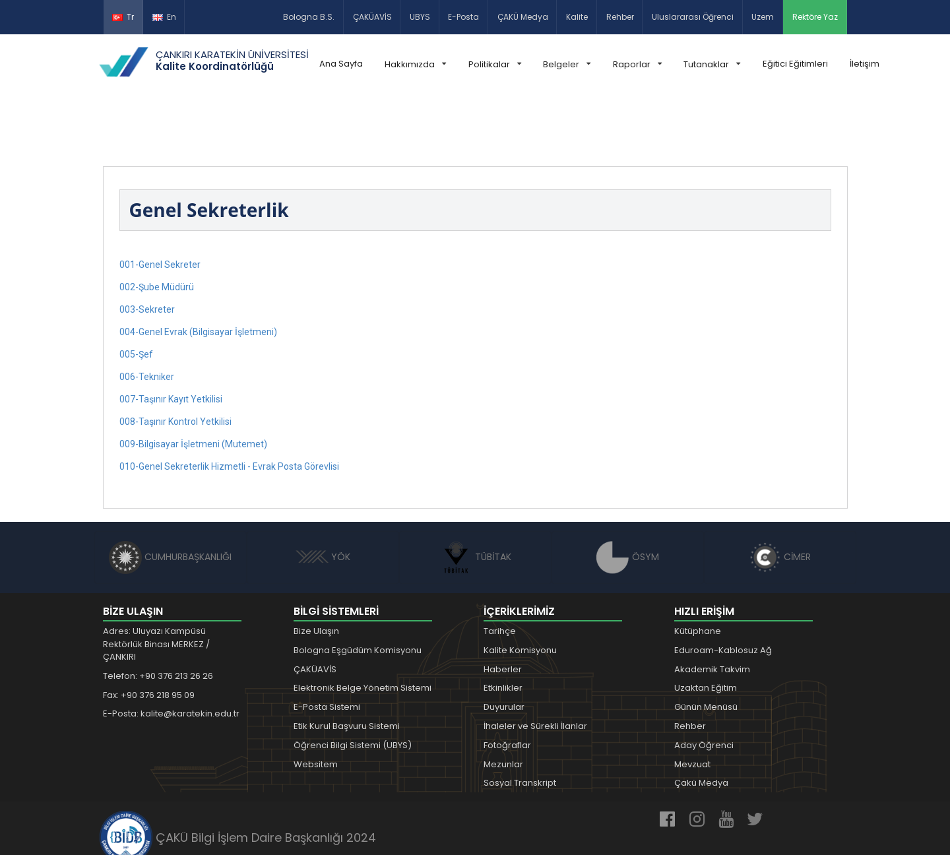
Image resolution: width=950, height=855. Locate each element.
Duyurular (504, 647)
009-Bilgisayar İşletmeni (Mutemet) (193, 384)
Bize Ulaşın (316, 571)
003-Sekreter (147, 250)
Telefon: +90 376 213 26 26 (158, 616)
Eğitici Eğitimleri (795, 63)
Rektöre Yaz (815, 16)
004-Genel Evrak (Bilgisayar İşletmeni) (198, 272)
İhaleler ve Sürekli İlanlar (535, 666)
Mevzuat (692, 705)
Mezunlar (503, 705)
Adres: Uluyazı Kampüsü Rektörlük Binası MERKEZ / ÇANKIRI (156, 584)
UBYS (420, 16)
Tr (123, 16)
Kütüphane (697, 571)
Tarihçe (500, 571)
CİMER (780, 497)
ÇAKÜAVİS (372, 16)
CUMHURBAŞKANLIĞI (170, 497)
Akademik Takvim (712, 610)
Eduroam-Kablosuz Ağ (723, 591)
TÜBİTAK (475, 497)
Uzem (762, 16)
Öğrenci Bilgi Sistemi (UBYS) (353, 686)
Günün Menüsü (706, 647)
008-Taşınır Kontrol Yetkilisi (175, 362)
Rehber (620, 16)
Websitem (316, 705)
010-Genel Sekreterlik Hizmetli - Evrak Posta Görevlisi (229, 407)
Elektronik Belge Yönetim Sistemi (362, 628)
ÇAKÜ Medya (522, 16)
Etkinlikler (503, 628)
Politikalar (494, 64)
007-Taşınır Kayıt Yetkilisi (170, 339)
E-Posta (463, 16)
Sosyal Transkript (520, 723)
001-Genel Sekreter (160, 205)
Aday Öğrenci (704, 686)
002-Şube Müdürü (156, 227)
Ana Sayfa (341, 63)
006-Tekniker (146, 317)
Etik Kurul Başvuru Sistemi (347, 666)
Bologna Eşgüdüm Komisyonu (358, 591)
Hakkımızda (415, 64)
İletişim (864, 63)
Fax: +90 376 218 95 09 (149, 635)
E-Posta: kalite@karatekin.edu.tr (171, 654)
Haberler (503, 610)
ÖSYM (627, 497)
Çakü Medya (701, 723)
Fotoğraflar (507, 686)
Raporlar (637, 64)
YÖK (323, 497)
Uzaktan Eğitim (705, 628)
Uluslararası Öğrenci (693, 16)
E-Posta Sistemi (327, 647)
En (164, 16)
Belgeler (566, 64)
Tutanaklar (711, 64)
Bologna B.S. (308, 16)
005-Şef (136, 295)
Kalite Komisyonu (520, 591)
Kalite (577, 16)
